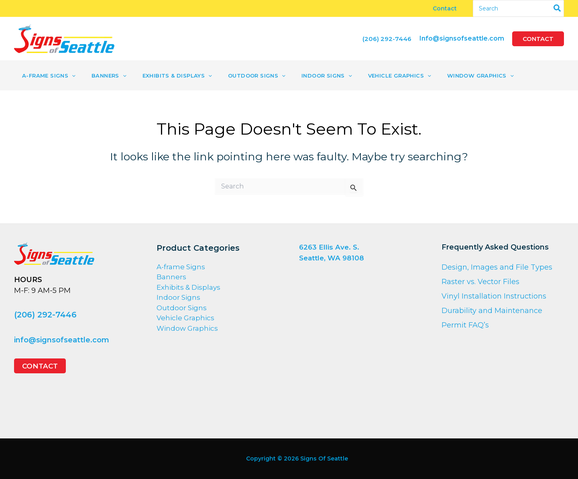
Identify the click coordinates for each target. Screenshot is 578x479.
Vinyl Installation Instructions (494, 296)
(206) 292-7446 (45, 314)
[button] (538, 38)
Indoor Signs (178, 297)
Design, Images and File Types (497, 267)
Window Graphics (187, 328)
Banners (171, 277)
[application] (69, 75)
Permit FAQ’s (465, 325)
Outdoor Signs (182, 308)
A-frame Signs (181, 267)
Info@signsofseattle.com (461, 38)
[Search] (557, 8)
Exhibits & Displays (188, 287)
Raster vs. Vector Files (480, 281)
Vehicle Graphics (185, 318)
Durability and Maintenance (492, 310)
